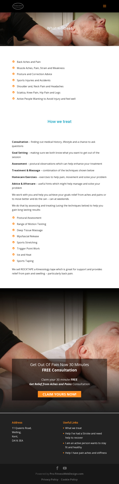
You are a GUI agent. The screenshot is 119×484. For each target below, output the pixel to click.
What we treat (73, 428)
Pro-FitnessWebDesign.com (67, 473)
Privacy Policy (49, 479)
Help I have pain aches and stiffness (86, 453)
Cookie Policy (69, 479)
